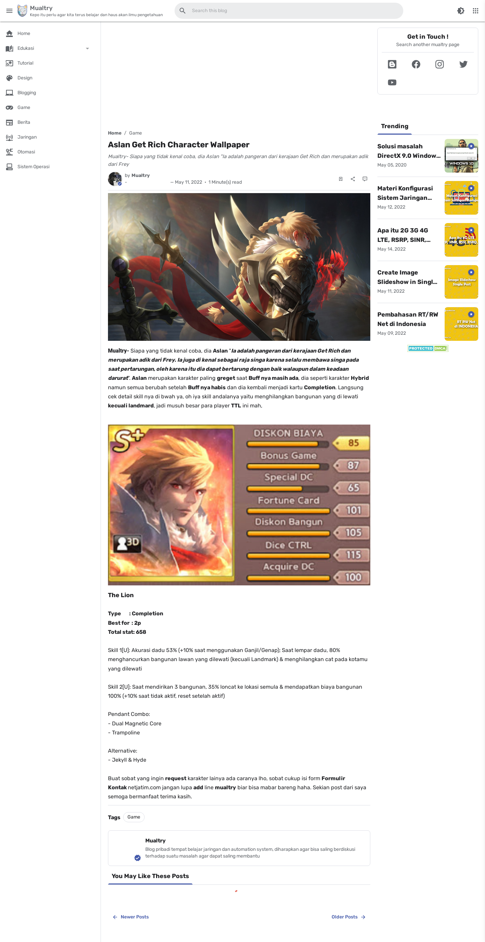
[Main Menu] (9, 10)
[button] (392, 64)
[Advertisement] (239, 75)
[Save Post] (340, 179)
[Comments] (365, 179)
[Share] (352, 179)
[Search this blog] (182, 10)
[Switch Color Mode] (461, 10)
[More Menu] (475, 10)
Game (135, 133)
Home (114, 133)
